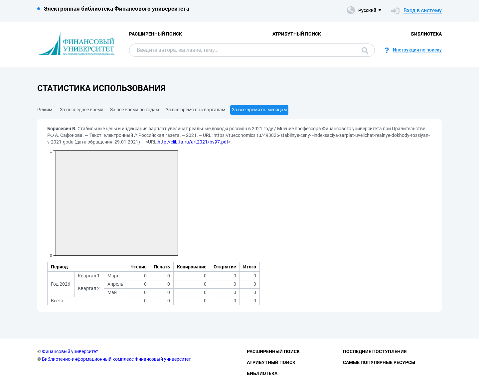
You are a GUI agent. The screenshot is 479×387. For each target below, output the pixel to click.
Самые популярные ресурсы (379, 362)
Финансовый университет (70, 351)
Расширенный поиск (155, 34)
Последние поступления (374, 351)
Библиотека (426, 34)
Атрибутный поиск (296, 34)
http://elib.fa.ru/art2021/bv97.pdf (193, 142)
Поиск (365, 50)
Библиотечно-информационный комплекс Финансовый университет (116, 359)
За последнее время (81, 109)
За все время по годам (134, 109)
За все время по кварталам (195, 109)
